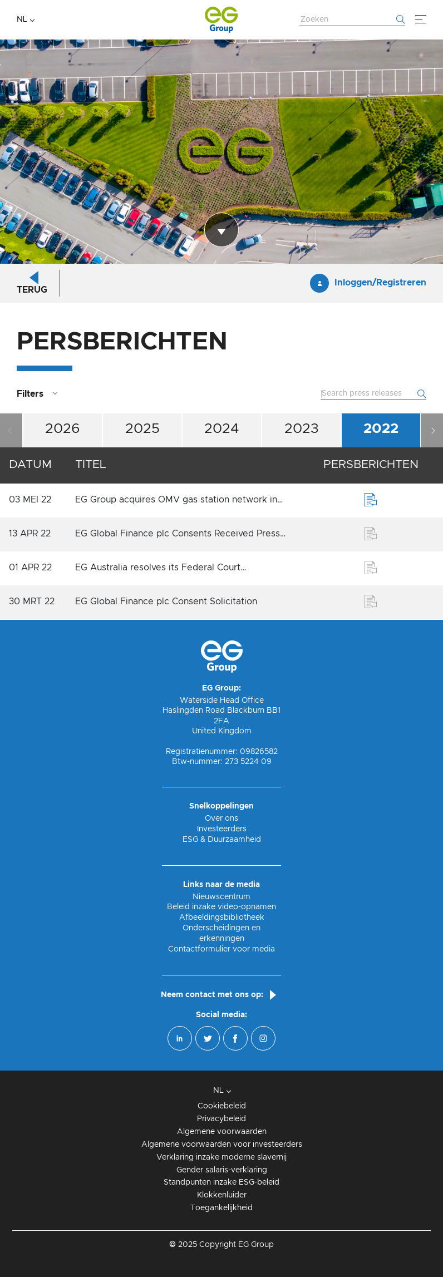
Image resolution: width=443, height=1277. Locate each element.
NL (22, 19)
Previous (11, 430)
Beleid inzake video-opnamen (221, 907)
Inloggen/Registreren (380, 282)
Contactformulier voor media (221, 949)
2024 (221, 429)
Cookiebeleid (222, 1106)
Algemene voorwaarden (222, 1132)
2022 (380, 429)
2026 (62, 429)
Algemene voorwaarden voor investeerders (221, 1144)
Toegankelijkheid (221, 1208)
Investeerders (222, 829)
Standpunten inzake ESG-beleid (221, 1182)
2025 (142, 429)
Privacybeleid (221, 1119)
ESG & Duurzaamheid (222, 840)
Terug (32, 289)
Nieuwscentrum (221, 897)
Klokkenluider (222, 1195)
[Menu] (420, 19)
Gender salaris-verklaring (221, 1170)
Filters (30, 393)
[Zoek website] (352, 20)
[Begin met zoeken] (400, 19)
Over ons (221, 818)
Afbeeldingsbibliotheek (221, 917)
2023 (301, 429)
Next (432, 430)
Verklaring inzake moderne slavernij (221, 1157)
